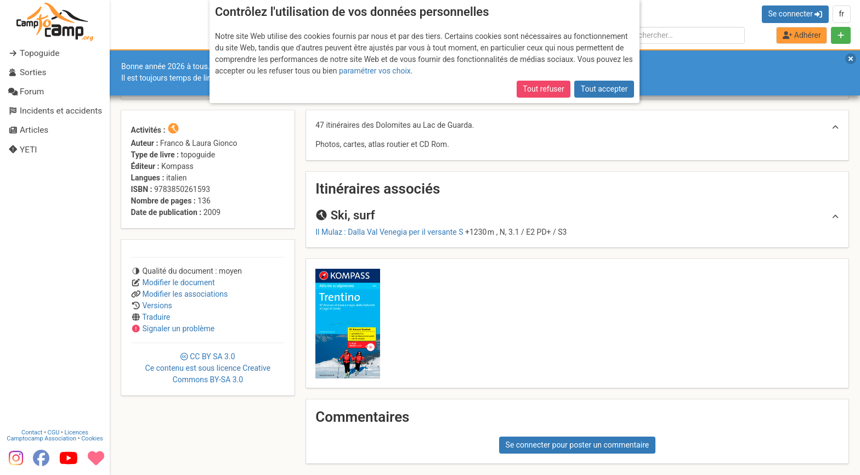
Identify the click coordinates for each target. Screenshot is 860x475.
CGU (54, 432)
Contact (31, 432)
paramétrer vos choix (375, 70)
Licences (76, 432)
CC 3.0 (208, 368)
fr (841, 13)
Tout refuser (543, 88)
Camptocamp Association (41, 438)
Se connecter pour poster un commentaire (577, 444)
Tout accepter (604, 88)
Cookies (92, 438)
